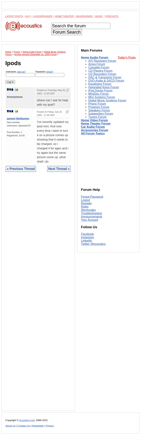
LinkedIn (86, 240)
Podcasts (111, 16)
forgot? (49, 71)
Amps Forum (96, 64)
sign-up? (21, 71)
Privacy (50, 425)
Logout (85, 200)
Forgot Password (92, 196)
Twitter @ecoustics (93, 243)
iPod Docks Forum (100, 90)
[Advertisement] (38, 294)
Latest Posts (14, 16)
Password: (49, 73)
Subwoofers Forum (100, 113)
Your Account (89, 219)
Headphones (84, 16)
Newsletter (38, 425)
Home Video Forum (94, 120)
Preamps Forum (98, 107)
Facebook (87, 234)
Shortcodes (88, 210)
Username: (20, 73)
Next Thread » (59, 169)
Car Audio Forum (93, 126)
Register (86, 203)
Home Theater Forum (96, 123)
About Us (10, 425)
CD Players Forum (100, 70)
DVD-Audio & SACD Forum (106, 80)
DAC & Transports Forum (104, 77)
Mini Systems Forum (101, 97)
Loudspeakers (43, 16)
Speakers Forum (99, 110)
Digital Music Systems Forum (107, 100)
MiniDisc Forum (98, 93)
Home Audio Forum (94, 57)
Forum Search (67, 32)
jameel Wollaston (18, 118)
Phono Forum (97, 103)
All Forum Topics (93, 133)
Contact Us (24, 425)
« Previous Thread (21, 169)
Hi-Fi (28, 16)
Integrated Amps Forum (103, 87)
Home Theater (64, 16)
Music (99, 16)
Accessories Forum (94, 130)
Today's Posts (127, 57)
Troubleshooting (91, 213)
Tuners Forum (97, 117)
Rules (84, 206)
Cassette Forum (98, 67)
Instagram (87, 237)
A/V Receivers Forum (102, 60)
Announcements (91, 216)
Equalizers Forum (99, 83)
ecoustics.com (27, 420)
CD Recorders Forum (102, 74)
